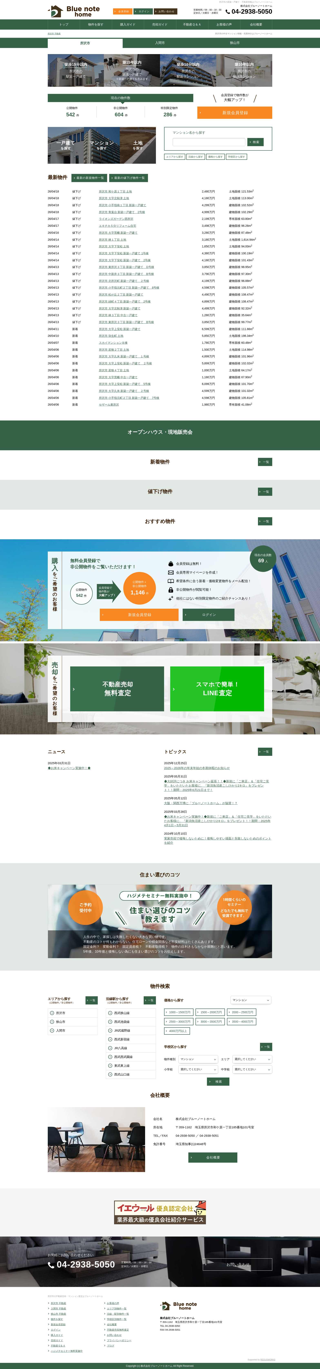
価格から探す (215, 156)
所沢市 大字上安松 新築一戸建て (120, 329)
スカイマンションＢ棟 (113, 342)
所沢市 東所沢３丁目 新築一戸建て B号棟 (126, 322)
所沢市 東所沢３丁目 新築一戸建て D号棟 (126, 267)
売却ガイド (57, 1340)
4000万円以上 (178, 1031)
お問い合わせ (114, 1335)
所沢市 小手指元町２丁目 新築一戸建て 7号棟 (129, 397)
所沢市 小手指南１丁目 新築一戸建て (122, 205)
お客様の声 (113, 1303)
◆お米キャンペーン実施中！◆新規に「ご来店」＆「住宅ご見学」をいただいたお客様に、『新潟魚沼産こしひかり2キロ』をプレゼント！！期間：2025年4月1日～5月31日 (217, 821)
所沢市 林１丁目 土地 (112, 239)
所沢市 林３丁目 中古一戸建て (118, 315)
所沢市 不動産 (54, 33)
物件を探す (57, 1319)
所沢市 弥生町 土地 (111, 335)
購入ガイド (57, 1335)
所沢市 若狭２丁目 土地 (114, 349)
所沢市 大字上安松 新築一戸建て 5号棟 (125, 384)
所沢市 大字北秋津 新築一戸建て (120, 308)
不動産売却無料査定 (118, 1329)
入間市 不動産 (58, 1308)
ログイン (56, 1329)
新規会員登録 (58, 1324)
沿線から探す (195, 156)
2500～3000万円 (179, 1021)
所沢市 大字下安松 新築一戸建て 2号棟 (125, 260)
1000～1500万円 (179, 1012)
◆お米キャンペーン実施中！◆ (69, 768)
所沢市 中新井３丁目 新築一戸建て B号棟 (126, 274)
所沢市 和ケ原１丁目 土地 (115, 191)
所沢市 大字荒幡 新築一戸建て (118, 232)
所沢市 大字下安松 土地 (114, 246)
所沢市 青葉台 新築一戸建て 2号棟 (122, 212)
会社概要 (112, 1324)
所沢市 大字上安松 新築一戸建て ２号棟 (125, 363)
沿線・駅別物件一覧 (118, 1313)
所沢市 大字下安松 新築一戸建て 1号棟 (124, 253)
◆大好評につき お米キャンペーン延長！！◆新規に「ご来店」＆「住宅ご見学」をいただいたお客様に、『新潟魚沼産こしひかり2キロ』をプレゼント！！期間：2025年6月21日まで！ (216, 786)
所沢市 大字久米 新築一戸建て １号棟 (124, 356)
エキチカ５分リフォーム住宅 (117, 225)
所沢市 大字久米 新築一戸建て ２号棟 (124, 391)
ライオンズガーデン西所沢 (116, 218)
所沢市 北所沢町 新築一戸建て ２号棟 (124, 280)
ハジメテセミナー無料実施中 (67, 1351)
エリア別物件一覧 (117, 1308)
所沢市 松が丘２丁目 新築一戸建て (121, 294)
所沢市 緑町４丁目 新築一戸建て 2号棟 (125, 301)
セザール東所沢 (109, 404)
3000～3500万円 (211, 1021)
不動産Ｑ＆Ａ (58, 1345)
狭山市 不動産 (58, 1313)
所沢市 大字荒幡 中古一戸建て (118, 377)
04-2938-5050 (252, 11)
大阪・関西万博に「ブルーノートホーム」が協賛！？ (201, 803)
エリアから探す (174, 156)
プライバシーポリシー (119, 1340)
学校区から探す (236, 156)
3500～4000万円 (242, 1021)
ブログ (110, 1345)
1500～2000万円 (211, 1012)
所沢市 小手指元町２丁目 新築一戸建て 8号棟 (129, 287)
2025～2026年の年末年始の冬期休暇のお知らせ (197, 768)
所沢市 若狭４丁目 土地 (114, 370)
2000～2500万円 (242, 1012)
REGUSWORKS (267, 1360)
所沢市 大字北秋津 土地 (114, 198)
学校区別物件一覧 (117, 1319)
